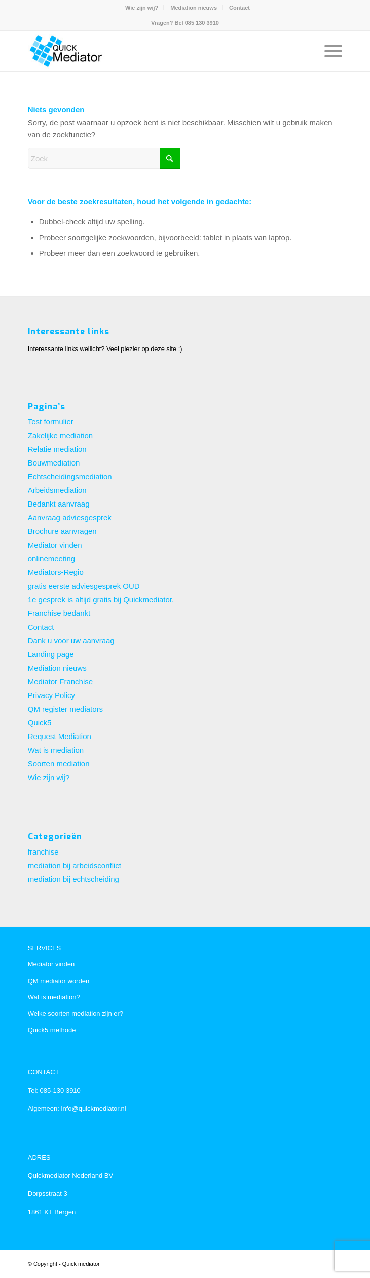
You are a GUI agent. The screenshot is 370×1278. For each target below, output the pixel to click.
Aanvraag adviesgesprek (70, 517)
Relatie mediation (57, 449)
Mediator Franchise (60, 681)
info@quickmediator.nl (92, 1108)
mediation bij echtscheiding (73, 879)
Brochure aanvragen (62, 531)
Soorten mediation (59, 763)
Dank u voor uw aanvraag (71, 640)
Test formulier (50, 421)
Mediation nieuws (193, 8)
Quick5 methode (52, 1030)
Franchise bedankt (59, 613)
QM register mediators (65, 709)
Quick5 (40, 722)
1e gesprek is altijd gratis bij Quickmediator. (101, 599)
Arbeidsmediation (57, 490)
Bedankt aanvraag (59, 503)
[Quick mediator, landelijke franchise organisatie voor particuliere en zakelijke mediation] (153, 51)
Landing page (51, 654)
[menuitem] (142, 7)
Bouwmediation (54, 462)
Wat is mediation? (54, 997)
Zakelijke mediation (60, 435)
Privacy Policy (51, 695)
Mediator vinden (55, 544)
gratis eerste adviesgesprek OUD (84, 586)
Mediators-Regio (56, 572)
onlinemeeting (51, 558)
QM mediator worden (58, 981)
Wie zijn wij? (141, 8)
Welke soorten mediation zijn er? (75, 1013)
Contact (239, 8)
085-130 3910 (60, 1090)
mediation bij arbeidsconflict (74, 865)
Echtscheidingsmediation (70, 476)
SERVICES (44, 948)
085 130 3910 (202, 23)
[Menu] (328, 51)
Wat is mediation (56, 750)
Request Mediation (59, 736)
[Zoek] (104, 158)
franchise (43, 851)
